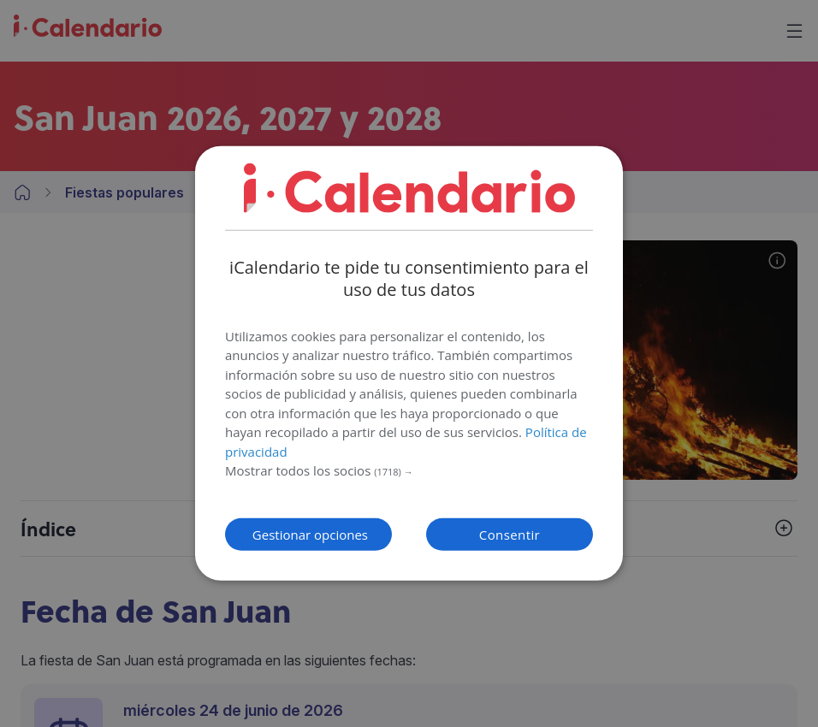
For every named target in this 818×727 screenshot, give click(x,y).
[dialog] (409, 363)
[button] (409, 471)
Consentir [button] (509, 534)
